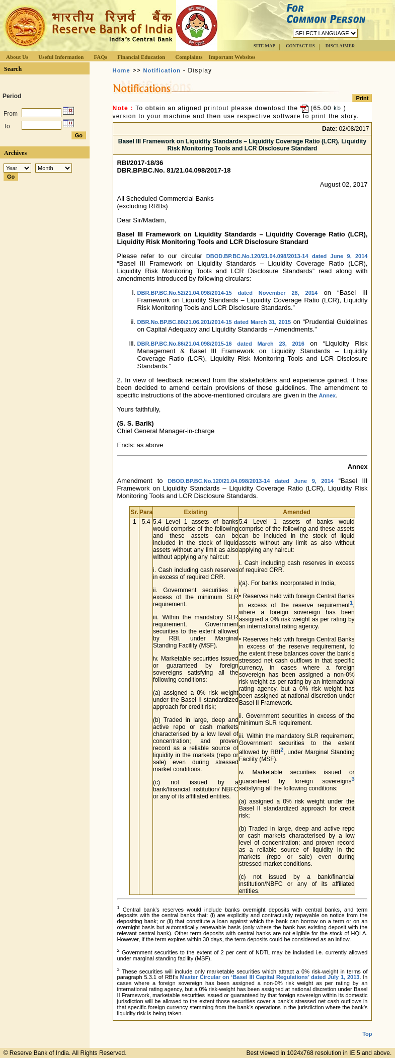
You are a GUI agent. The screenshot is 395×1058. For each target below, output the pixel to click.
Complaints (188, 57)
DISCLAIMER (340, 45)
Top (367, 1034)
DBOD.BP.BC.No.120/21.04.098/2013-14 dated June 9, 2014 (287, 256)
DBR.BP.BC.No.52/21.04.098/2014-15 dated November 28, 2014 (227, 293)
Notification (162, 70)
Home (121, 70)
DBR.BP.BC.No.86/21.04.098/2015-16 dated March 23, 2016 (220, 344)
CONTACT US (300, 45)
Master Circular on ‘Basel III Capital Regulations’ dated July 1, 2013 (270, 977)
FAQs (100, 57)
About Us (17, 57)
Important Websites (232, 57)
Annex (327, 395)
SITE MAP (264, 45)
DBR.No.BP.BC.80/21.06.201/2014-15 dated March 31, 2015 (214, 322)
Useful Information (61, 57)
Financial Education (141, 57)
